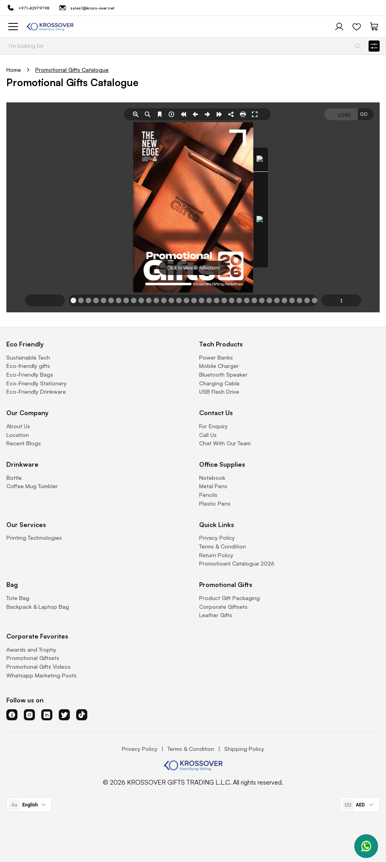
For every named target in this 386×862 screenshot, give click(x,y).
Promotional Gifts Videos (38, 666)
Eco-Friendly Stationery (36, 383)
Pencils (208, 494)
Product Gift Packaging (229, 598)
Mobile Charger (219, 365)
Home (13, 70)
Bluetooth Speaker (223, 374)
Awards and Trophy (31, 649)
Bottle (14, 477)
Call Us (208, 434)
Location (17, 434)
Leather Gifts (215, 615)
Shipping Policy (244, 748)
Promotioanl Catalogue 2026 (237, 563)
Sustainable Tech (28, 357)
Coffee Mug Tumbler (32, 486)
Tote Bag (17, 598)
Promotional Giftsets (32, 657)
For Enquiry (213, 426)
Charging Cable (219, 383)
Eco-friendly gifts (28, 365)
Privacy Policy (217, 537)
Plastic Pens (214, 503)
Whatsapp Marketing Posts (41, 675)
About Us (18, 426)
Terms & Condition (222, 546)
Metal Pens (213, 486)
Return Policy (216, 555)
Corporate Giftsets (223, 606)
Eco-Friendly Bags (29, 374)
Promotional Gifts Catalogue (72, 70)
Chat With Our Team (225, 443)
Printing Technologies (34, 537)
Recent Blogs (23, 443)
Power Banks (216, 357)
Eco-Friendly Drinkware (36, 391)
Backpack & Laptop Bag (37, 606)
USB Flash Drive (219, 391)
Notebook (212, 477)
